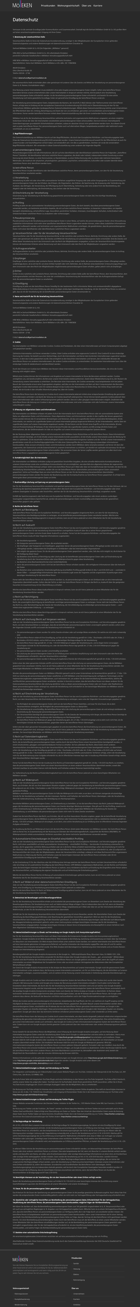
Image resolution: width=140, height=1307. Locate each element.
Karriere (76, 1299)
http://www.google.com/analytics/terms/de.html (35, 1060)
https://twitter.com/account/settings (74, 1117)
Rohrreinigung (78, 1280)
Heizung (76, 1269)
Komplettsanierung (21, 1299)
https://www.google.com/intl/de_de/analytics (30, 1063)
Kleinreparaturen (20, 1294)
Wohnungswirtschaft (21, 1288)
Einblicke (76, 1305)
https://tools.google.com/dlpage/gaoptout (74, 1037)
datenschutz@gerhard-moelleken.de (32, 78)
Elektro (75, 1274)
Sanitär (75, 1263)
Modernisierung (20, 1305)
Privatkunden (77, 1258)
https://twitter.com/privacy (114, 1114)
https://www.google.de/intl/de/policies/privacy (105, 1058)
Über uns (75, 1288)
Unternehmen (78, 1294)
